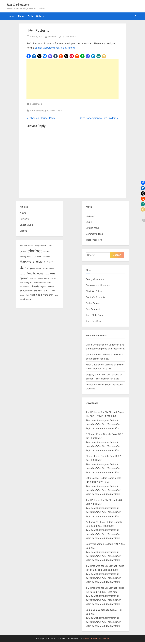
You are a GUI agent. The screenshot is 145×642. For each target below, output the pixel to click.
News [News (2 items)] (47, 274)
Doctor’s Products (95, 297)
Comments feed (94, 233)
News (23, 212)
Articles (24, 206)
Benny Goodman (95, 279)
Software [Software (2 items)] (47, 291)
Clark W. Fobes (94, 291)
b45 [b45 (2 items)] (25, 246)
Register (90, 216)
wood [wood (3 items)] (22, 299)
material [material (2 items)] (22, 274)
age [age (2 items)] (21, 246)
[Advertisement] (72, 79)
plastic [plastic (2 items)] (46, 278)
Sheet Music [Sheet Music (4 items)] (26, 290)
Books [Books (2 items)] (50, 246)
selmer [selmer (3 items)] (51, 286)
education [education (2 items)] (46, 257)
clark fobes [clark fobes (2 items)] (47, 252)
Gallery (40, 16)
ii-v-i (32, 110)
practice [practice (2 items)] (53, 278)
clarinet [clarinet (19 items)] (34, 250)
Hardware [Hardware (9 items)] (27, 261)
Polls (30, 16)
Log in (89, 222)
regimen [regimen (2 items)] (43, 287)
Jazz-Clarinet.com (18, 4)
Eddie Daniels (93, 303)
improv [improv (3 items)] (49, 262)
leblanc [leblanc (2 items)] (45, 268)
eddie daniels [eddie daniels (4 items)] (34, 256)
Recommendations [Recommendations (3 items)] (42, 282)
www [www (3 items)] (28, 299)
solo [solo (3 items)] (53, 291)
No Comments (68, 36)
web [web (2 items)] (56, 295)
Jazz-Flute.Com (94, 315)
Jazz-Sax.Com (93, 321)
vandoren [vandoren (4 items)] (48, 295)
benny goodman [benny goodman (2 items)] (40, 246)
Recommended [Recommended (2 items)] (25, 287)
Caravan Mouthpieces (98, 285)
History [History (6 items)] (40, 261)
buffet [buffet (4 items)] (23, 251)
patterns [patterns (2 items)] (40, 278)
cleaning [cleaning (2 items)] (23, 257)
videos (23, 230)
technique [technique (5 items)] (36, 294)
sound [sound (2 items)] (22, 295)
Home (11, 16)
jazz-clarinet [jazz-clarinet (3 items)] (35, 268)
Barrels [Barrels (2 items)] (30, 246)
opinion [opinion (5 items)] (24, 278)
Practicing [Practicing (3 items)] (24, 282)
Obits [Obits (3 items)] (52, 274)
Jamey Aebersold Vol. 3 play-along (55, 47)
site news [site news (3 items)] (38, 291)
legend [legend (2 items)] (51, 268)
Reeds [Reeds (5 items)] (35, 286)
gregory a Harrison (96, 374)
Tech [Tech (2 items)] (27, 295)
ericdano (52, 36)
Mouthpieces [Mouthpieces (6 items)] (35, 273)
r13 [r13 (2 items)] (31, 283)
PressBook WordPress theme (96, 638)
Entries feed (92, 227)
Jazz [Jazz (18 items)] (24, 267)
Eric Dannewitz (94, 309)
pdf (46, 110)
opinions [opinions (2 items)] (33, 278)
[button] (28, 56)
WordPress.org (94, 239)
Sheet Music (36, 104)
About (21, 16)
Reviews (24, 218)
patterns (40, 110)
